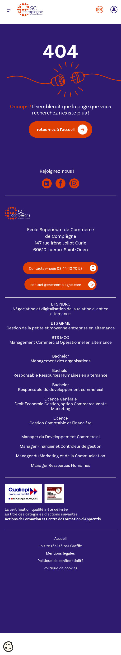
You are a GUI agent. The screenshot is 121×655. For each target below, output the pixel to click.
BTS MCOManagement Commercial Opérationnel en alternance (60, 340)
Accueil (60, 538)
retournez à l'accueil (55, 129)
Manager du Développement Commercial (60, 437)
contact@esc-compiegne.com (55, 284)
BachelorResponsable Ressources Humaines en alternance (60, 373)
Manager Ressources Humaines (60, 465)
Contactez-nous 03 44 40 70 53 (56, 268)
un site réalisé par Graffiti (60, 546)
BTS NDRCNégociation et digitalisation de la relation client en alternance (60, 309)
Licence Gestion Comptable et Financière (60, 421)
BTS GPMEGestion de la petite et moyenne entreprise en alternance (60, 326)
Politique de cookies (60, 568)
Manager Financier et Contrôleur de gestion (60, 446)
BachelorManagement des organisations (60, 358)
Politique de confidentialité (60, 560)
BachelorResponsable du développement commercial (60, 387)
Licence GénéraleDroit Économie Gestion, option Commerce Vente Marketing (60, 403)
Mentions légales (60, 553)
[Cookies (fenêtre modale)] (8, 647)
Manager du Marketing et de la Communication (60, 456)
